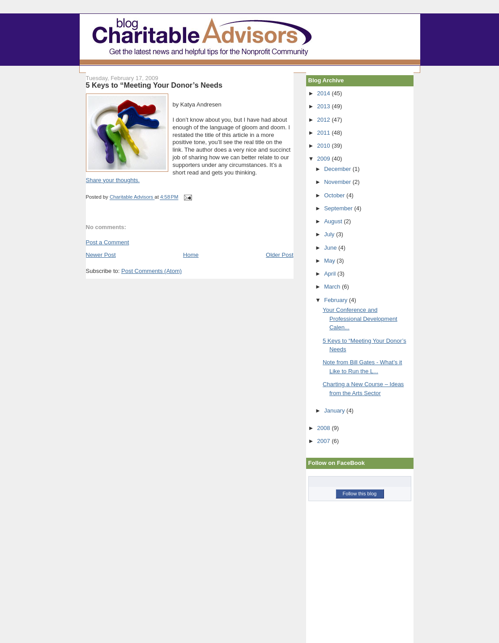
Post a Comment (107, 242)
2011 (324, 132)
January (335, 410)
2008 (324, 428)
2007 (324, 441)
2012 (324, 119)
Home (191, 254)
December (338, 169)
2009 (324, 158)
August (334, 221)
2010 (324, 145)
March (333, 286)
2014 (324, 93)
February (336, 300)
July (330, 234)
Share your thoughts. (113, 180)
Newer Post (101, 254)
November (338, 182)
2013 (324, 106)
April (330, 273)
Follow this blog (360, 493)
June (331, 247)
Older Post (279, 254)
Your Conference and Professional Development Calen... (360, 319)
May (330, 260)
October (335, 195)
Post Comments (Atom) (151, 271)
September (339, 208)
